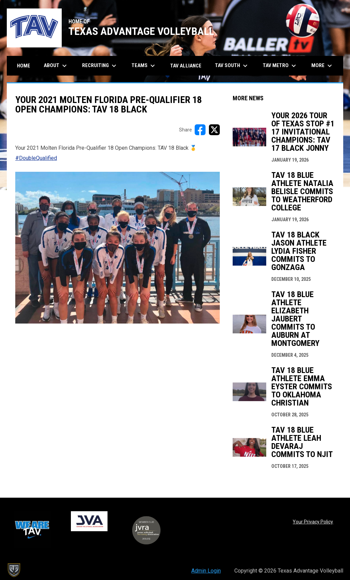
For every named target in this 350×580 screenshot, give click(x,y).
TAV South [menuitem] (232, 66)
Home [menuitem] (23, 66)
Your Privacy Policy (313, 521)
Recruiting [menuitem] (100, 66)
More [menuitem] (322, 66)
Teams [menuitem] (144, 66)
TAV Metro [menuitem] (280, 66)
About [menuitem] (56, 66)
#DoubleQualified (36, 158)
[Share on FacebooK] (200, 129)
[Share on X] (214, 129)
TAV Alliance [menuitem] (185, 66)
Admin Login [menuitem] (206, 570)
